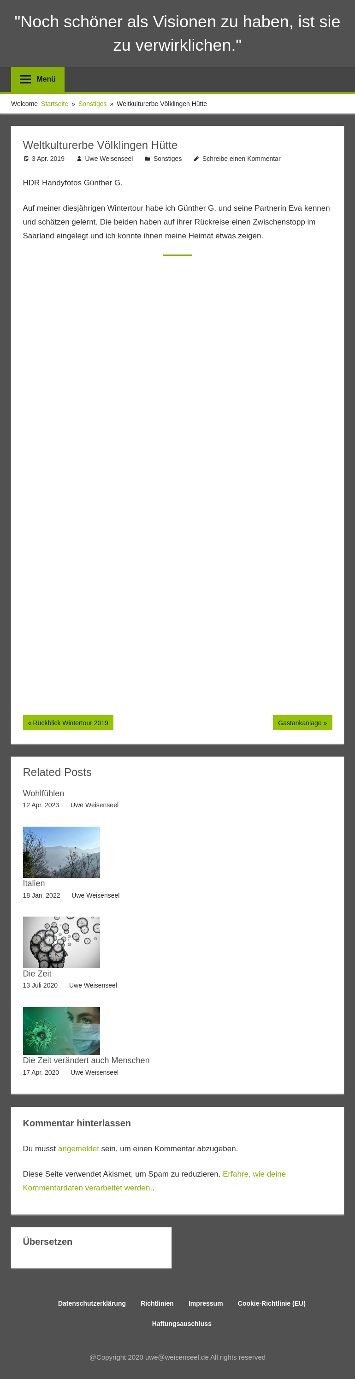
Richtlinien (157, 1303)
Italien (34, 883)
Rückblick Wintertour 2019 (70, 724)
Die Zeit (37, 973)
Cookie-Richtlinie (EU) (272, 1303)
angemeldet (78, 1148)
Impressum (206, 1303)
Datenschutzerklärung (92, 1303)
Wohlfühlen (44, 793)
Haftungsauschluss (182, 1323)
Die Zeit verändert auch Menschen (86, 1060)
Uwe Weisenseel (109, 158)
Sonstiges (168, 158)
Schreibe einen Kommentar (241, 158)
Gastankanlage (299, 724)
